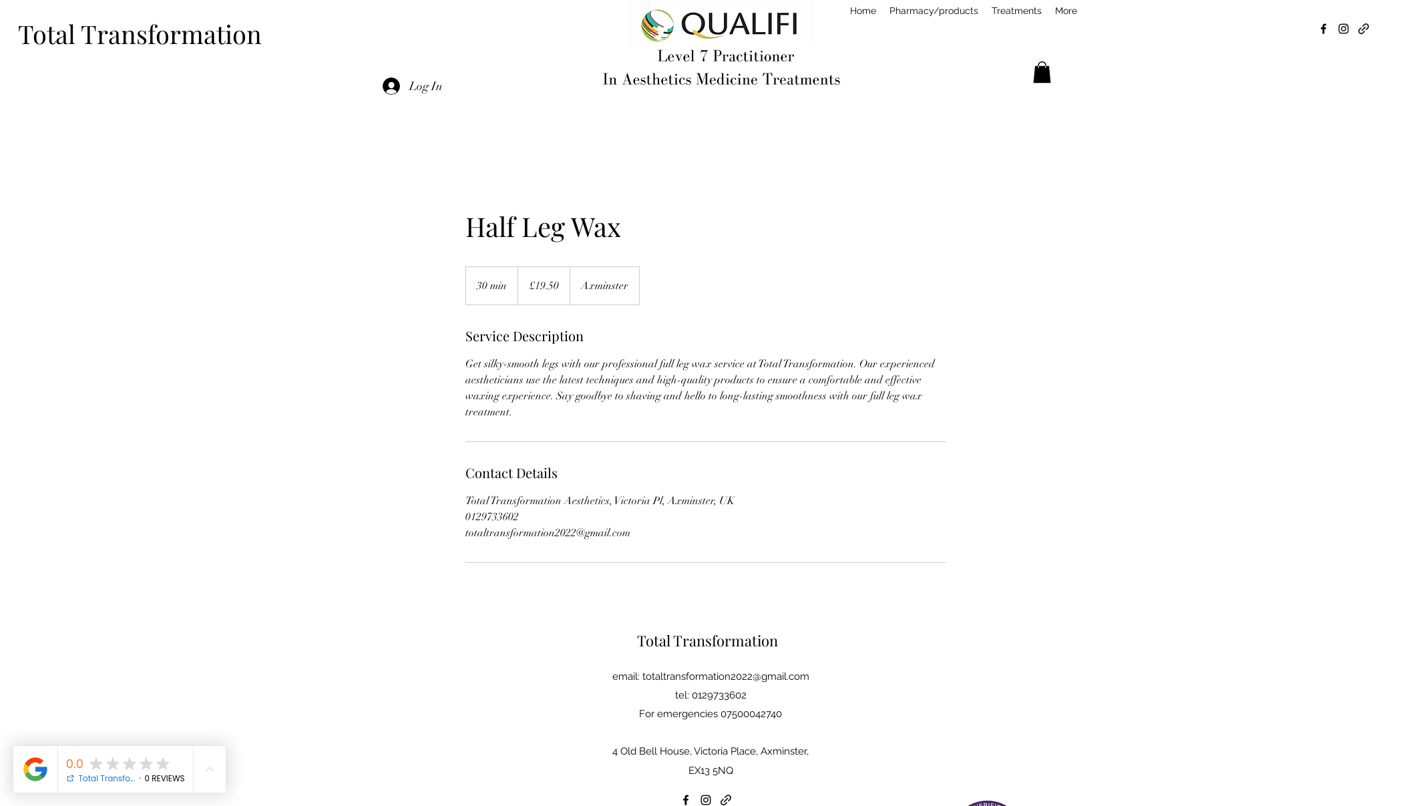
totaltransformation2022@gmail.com (725, 676)
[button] (1042, 72)
